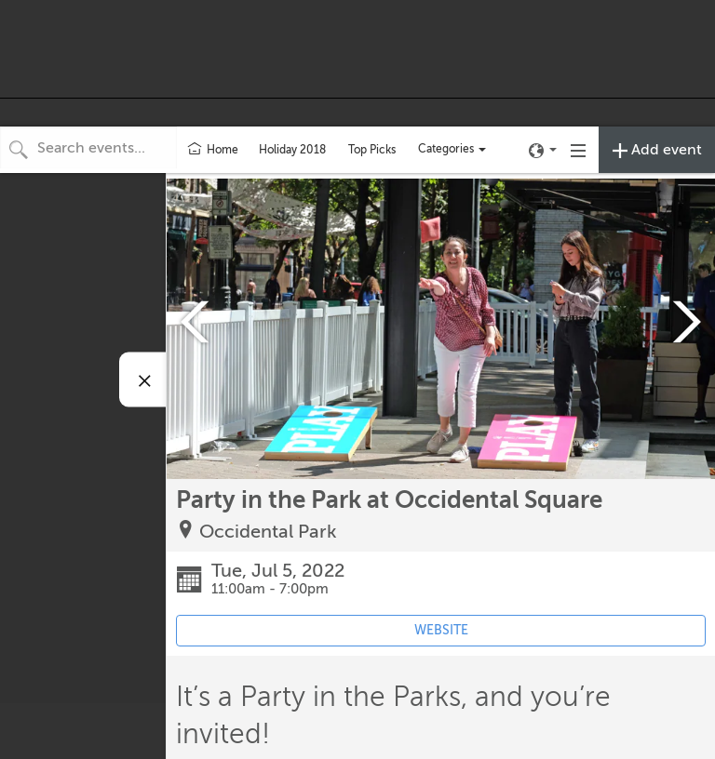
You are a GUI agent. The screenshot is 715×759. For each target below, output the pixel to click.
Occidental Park (268, 531)
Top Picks (372, 149)
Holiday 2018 (292, 149)
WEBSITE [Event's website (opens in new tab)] (441, 630)
